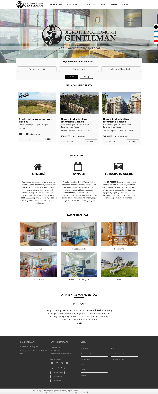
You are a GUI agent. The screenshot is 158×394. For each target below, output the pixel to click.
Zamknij (124, 391)
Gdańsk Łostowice (57, 376)
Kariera (114, 4)
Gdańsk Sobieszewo (57, 372)
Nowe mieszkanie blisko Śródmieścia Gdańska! (116, 120)
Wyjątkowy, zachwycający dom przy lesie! (36, 120)
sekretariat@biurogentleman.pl (60, 354)
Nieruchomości (73, 4)
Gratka (113, 348)
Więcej (86, 77)
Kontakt (125, 4)
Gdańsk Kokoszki (56, 380)
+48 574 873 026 (55, 350)
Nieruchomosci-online (118, 354)
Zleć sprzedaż (90, 4)
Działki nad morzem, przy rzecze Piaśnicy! (78, 120)
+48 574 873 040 (55, 347)
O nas (103, 4)
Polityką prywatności (73, 390)
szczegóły (49, 139)
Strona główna (55, 4)
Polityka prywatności (117, 359)
